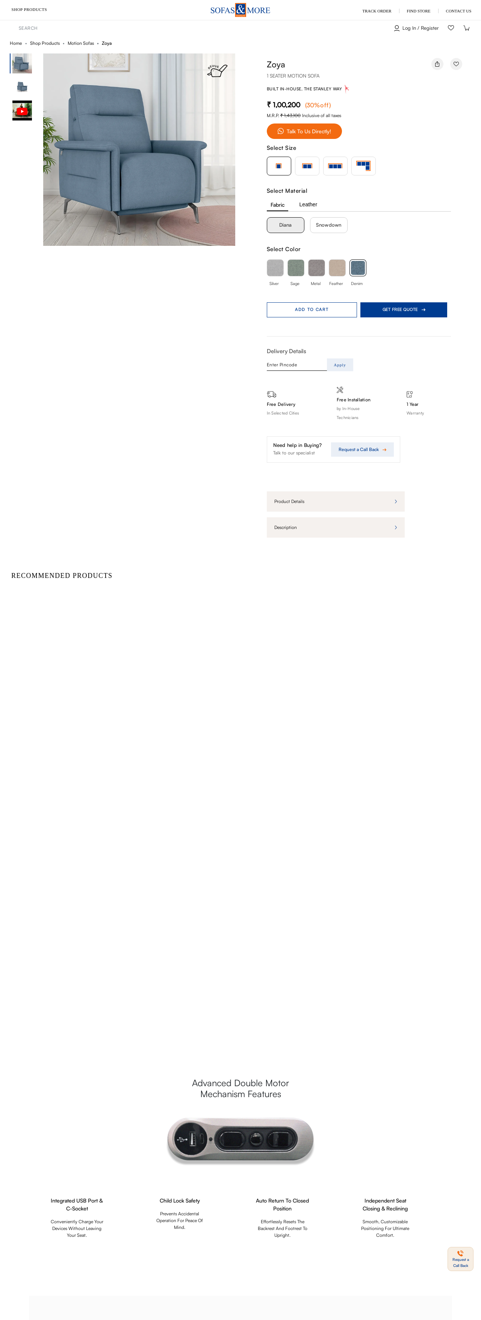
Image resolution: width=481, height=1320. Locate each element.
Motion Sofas (81, 43)
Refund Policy (112, 1284)
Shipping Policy (152, 1284)
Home (16, 43)
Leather (308, 204)
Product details (289, 501)
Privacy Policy (72, 1284)
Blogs (238, 1207)
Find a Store (401, 1207)
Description (285, 527)
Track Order (298, 1207)
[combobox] (175, 28)
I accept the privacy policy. (43, 1230)
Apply (340, 365)
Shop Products (29, 9)
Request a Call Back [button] (235, 1139)
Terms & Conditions (27, 1284)
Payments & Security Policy (205, 1284)
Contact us (365, 1207)
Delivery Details (286, 351)
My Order (332, 1207)
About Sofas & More (448, 1207)
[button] (242, 154)
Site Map (264, 1207)
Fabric (277, 204)
